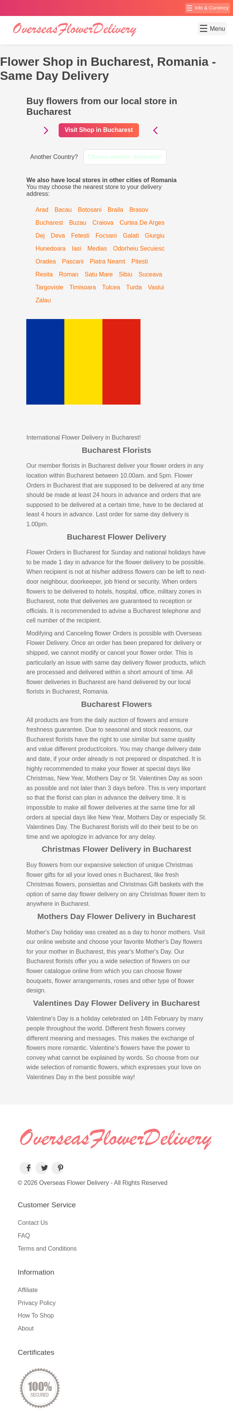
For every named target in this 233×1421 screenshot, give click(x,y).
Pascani (73, 261)
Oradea (45, 261)
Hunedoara (50, 248)
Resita (44, 274)
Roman (69, 274)
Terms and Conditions (47, 1248)
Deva (58, 235)
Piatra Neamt (107, 261)
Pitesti (139, 261)
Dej (40, 235)
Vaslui (156, 287)
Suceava (150, 274)
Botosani (90, 209)
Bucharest (49, 222)
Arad (41, 209)
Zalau (43, 300)
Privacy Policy (37, 1303)
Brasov (138, 209)
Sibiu (125, 274)
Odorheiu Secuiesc (138, 248)
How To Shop (36, 1315)
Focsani (106, 235)
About (26, 1328)
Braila (115, 209)
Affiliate (28, 1290)
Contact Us (33, 1222)
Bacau (63, 209)
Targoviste (49, 287)
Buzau (77, 222)
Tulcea (111, 287)
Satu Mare (99, 274)
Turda (134, 287)
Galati (131, 235)
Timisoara (82, 287)
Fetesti (80, 235)
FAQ (24, 1235)
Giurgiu (155, 235)
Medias (97, 248)
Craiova (103, 222)
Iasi (76, 248)
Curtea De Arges (142, 222)
